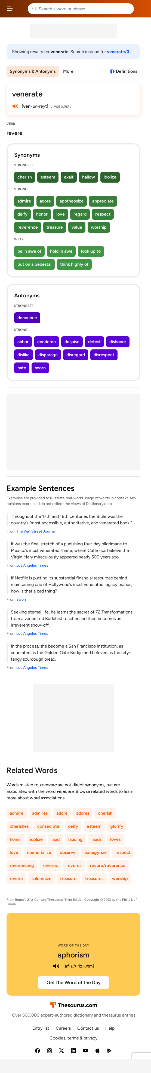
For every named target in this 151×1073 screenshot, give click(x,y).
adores (82, 813)
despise (71, 341)
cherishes (19, 826)
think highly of (74, 264)
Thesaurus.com (20, 8)
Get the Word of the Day (74, 983)
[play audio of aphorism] (56, 966)
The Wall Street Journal (36, 531)
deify (22, 214)
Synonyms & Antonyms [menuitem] (33, 71)
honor (42, 214)
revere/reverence (107, 865)
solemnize (41, 878)
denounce (27, 317)
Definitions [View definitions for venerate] (126, 71)
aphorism (73, 954)
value (77, 227)
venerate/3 (118, 51)
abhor (23, 341)
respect (102, 214)
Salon (21, 599)
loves (115, 839)
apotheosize (72, 201)
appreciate (103, 201)
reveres (50, 865)
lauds (96, 839)
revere (16, 878)
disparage (48, 354)
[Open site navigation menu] (10, 8)
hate (21, 367)
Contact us (88, 1028)
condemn (46, 341)
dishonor (117, 341)
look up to (91, 251)
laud (55, 839)
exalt (68, 177)
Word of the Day (74, 945)
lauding (75, 839)
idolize (110, 177)
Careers (63, 1028)
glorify (116, 826)
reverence (27, 227)
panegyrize (95, 852)
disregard (75, 354)
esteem (48, 177)
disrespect (104, 354)
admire (24, 201)
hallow (88, 177)
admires (40, 813)
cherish (24, 177)
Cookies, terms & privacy (73, 1038)
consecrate (48, 826)
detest (94, 341)
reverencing (22, 865)
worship (99, 227)
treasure (55, 227)
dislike (23, 354)
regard (80, 214)
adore (45, 201)
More (68, 71)
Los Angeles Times (32, 565)
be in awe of (29, 251)
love (60, 214)
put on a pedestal (34, 264)
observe (68, 852)
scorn (40, 367)
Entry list (40, 1028)
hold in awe (61, 251)
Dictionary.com (141, 8)
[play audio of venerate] (15, 106)
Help (110, 1028)
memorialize (39, 852)
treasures (94, 878)
